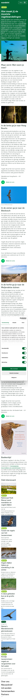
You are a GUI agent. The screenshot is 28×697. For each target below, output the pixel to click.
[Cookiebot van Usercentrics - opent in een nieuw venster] (20, 318)
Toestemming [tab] (5, 322)
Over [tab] (23, 322)
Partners (5, 694)
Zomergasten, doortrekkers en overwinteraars (11, 467)
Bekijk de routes (10, 261)
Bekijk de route (10, 182)
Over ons (5, 682)
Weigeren (14, 377)
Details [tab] (14, 322)
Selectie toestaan (14, 373)
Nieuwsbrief (6, 685)
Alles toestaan (14, 368)
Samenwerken (8, 691)
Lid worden (6, 688)
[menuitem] (5, 2)
